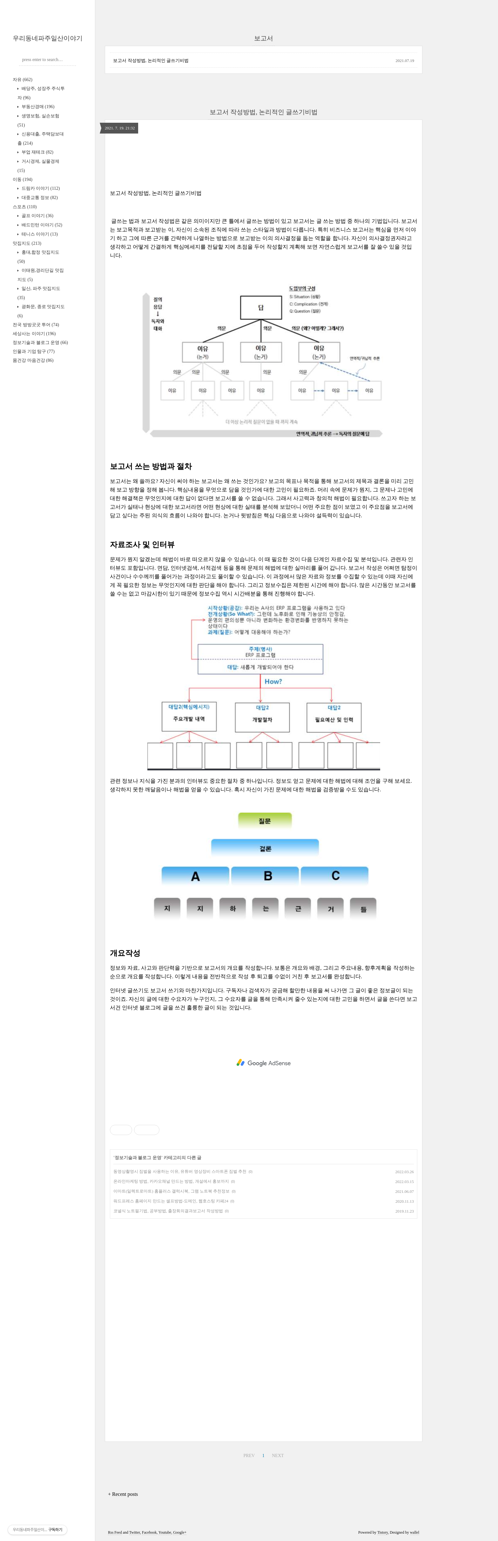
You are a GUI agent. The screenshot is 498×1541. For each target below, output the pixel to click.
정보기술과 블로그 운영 (40, 342)
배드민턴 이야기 (41, 225)
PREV (249, 1455)
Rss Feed (115, 1532)
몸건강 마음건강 (33, 360)
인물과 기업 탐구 (34, 351)
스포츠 (25, 206)
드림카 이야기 (40, 188)
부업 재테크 (36, 152)
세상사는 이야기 (34, 333)
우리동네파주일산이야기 (48, 38)
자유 (22, 79)
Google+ (179, 1532)
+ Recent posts (123, 1494)
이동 (22, 179)
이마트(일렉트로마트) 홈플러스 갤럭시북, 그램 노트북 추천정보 (171, 1191)
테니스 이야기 (39, 234)
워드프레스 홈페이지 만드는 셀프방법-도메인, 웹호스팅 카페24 (170, 1201)
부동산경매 (37, 106)
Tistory (382, 1532)
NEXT (278, 1455)
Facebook (149, 1532)
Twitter (134, 1532)
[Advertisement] (263, 1062)
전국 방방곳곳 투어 (36, 324)
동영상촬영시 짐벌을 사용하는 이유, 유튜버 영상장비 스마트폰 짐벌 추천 (179, 1171)
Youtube (164, 1532)
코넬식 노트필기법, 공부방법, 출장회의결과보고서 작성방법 (168, 1210)
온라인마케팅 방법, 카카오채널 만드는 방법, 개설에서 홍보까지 (171, 1181)
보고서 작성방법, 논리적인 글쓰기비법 (151, 60)
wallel (414, 1532)
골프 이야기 (36, 215)
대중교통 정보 (39, 197)
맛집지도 (27, 243)
